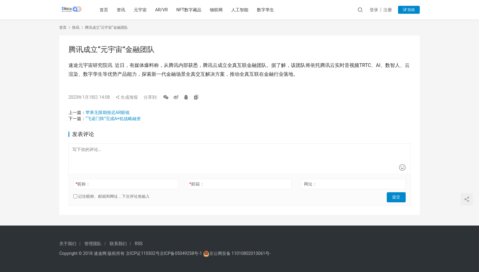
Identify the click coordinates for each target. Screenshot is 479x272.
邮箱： (196, 184)
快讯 (75, 27)
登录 (374, 9)
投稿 (409, 10)
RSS (138, 243)
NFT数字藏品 (189, 9)
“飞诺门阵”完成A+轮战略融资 (113, 118)
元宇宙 (141, 9)
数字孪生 (266, 9)
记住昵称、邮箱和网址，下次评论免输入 (111, 196)
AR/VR (162, 9)
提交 (397, 196)
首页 (105, 9)
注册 (387, 9)
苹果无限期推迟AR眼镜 (108, 112)
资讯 (122, 9)
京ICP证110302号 (143, 253)
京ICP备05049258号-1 (181, 253)
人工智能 (240, 9)
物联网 (217, 9)
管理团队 (92, 243)
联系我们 (118, 243)
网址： (310, 184)
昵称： (82, 184)
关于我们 (67, 243)
